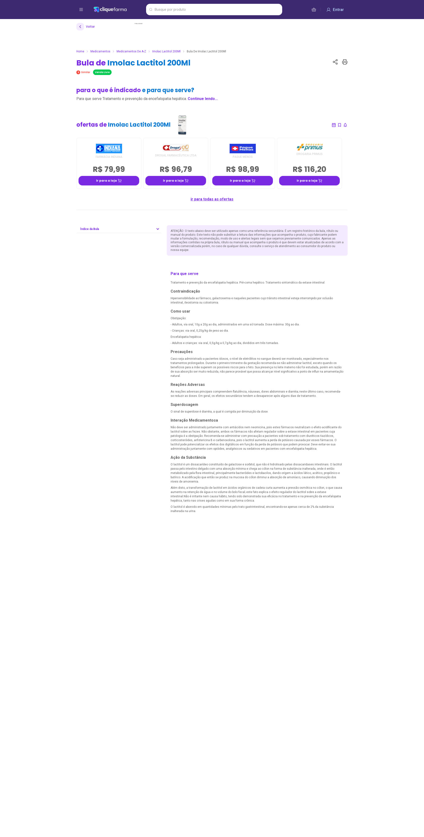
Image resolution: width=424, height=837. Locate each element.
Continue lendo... (203, 98)
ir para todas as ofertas (212, 199)
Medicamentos (100, 51)
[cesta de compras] (314, 9)
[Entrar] (335, 9)
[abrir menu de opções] (81, 9)
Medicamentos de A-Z (131, 51)
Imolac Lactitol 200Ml (166, 51)
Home (80, 51)
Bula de (133, 62)
